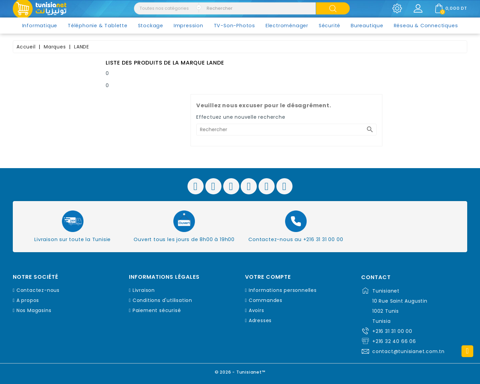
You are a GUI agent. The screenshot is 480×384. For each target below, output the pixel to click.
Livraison (144, 290)
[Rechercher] (286, 130)
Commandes (265, 300)
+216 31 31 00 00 (392, 331)
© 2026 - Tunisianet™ (240, 372)
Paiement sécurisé (157, 310)
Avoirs (256, 310)
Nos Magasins (34, 310)
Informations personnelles (283, 290)
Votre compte (268, 277)
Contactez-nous (38, 290)
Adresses (260, 320)
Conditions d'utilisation (162, 300)
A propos (27, 300)
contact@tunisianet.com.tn (408, 351)
